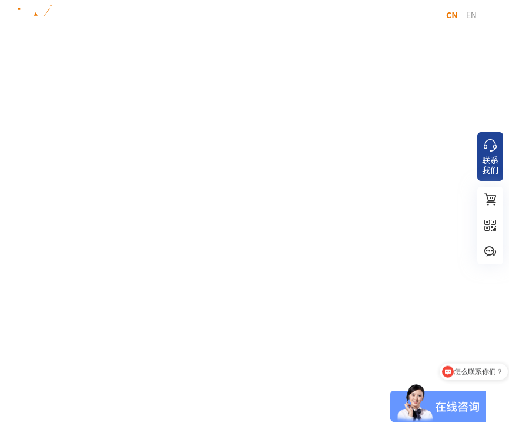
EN (471, 15)
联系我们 (490, 157)
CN (452, 15)
